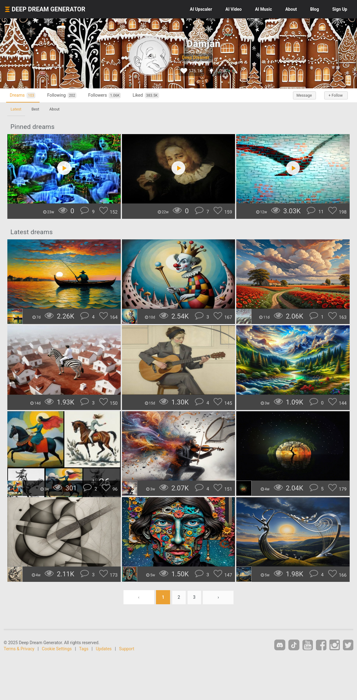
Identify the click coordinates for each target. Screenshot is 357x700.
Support (126, 648)
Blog (314, 9)
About (291, 9)
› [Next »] (218, 597)
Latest (16, 109)
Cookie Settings (57, 648)
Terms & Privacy (19, 648)
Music (263, 9)
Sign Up (339, 9)
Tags (83, 648)
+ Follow (335, 95)
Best (36, 109)
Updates (104, 648)
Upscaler (201, 9)
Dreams (24, 95)
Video (234, 9)
